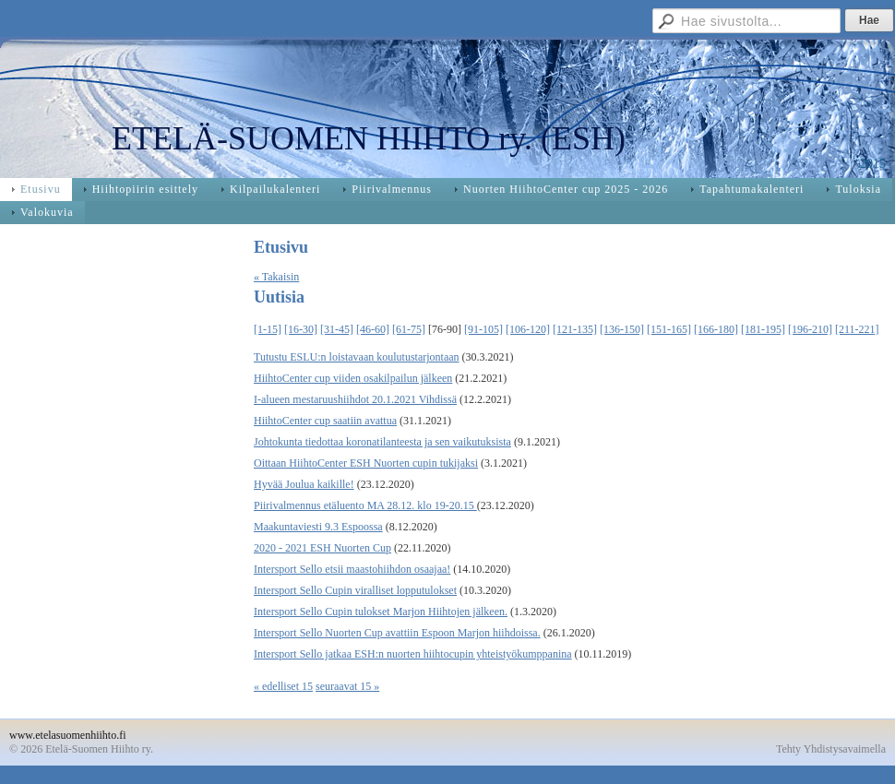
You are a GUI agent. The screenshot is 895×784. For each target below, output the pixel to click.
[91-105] (483, 329)
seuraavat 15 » (347, 686)
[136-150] (622, 329)
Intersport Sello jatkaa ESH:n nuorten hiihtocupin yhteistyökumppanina (413, 653)
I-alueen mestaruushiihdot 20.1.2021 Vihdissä (355, 399)
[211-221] (857, 329)
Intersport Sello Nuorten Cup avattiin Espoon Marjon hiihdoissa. (397, 632)
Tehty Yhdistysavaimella (831, 748)
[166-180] (716, 329)
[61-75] (408, 329)
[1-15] (267, 329)
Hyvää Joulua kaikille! (304, 484)
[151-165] (669, 329)
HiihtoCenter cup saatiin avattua (325, 420)
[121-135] (575, 329)
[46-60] (372, 329)
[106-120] (528, 329)
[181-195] (763, 329)
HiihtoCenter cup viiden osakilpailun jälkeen (353, 378)
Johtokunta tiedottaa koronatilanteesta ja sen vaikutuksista (382, 441)
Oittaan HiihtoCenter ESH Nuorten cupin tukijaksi (366, 463)
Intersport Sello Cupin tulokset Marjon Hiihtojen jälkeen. (380, 611)
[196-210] (810, 329)
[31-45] (336, 329)
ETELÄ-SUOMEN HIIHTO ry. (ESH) (369, 138)
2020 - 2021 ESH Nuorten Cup (322, 547)
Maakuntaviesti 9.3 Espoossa (318, 526)
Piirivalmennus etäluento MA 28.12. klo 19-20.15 (365, 505)
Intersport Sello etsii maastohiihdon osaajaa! (352, 569)
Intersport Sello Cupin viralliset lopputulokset (355, 590)
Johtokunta (582, 18)
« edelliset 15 (283, 686)
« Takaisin (276, 276)
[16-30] (300, 329)
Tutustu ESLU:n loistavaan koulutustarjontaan (356, 356)
